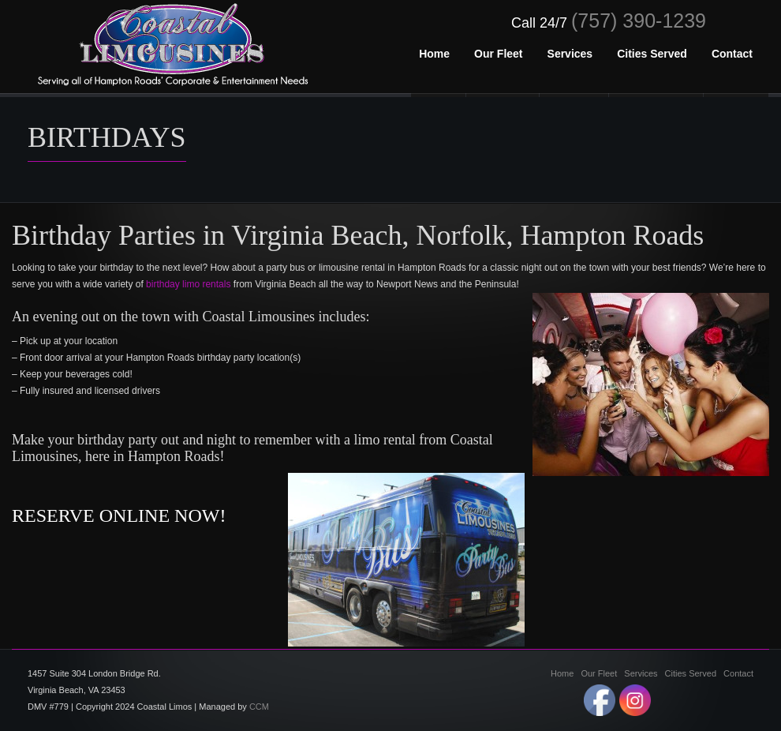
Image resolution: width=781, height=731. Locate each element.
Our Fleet (599, 673)
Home (562, 673)
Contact (738, 673)
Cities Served (690, 673)
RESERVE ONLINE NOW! (119, 515)
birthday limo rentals (188, 284)
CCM (259, 706)
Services (640, 673)
